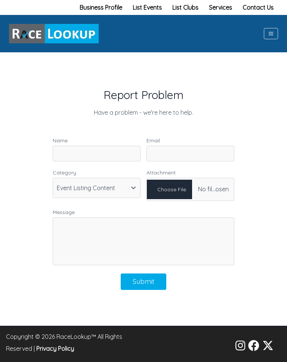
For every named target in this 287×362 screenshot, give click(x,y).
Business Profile (101, 7)
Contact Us (258, 7)
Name (60, 140)
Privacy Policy (55, 348)
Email (153, 140)
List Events (147, 7)
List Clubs (185, 7)
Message (64, 212)
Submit (143, 281)
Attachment (161, 172)
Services (220, 7)
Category (64, 172)
